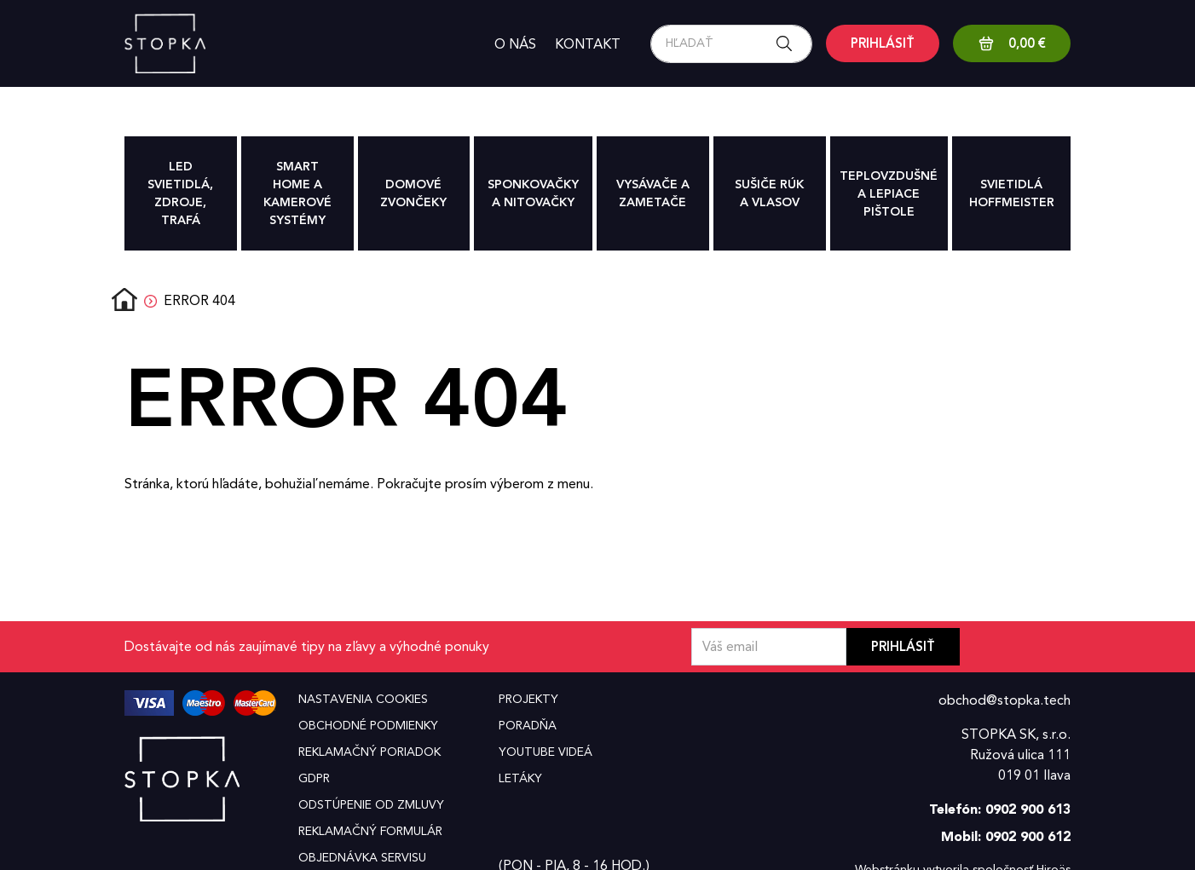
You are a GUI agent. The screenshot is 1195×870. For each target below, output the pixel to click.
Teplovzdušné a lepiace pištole (889, 194)
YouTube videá (545, 752)
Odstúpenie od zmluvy (371, 805)
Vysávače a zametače (653, 193)
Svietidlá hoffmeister (1011, 193)
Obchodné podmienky (368, 725)
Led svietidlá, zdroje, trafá (180, 193)
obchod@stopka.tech (1004, 700)
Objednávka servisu (362, 857)
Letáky (520, 778)
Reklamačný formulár (370, 831)
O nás (515, 44)
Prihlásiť (903, 646)
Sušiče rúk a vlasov (769, 193)
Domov (124, 301)
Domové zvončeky (413, 193)
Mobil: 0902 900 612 (1006, 836)
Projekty (528, 699)
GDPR (314, 778)
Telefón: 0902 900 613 (1000, 809)
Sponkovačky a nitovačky (533, 193)
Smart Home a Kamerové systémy (297, 193)
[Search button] (789, 44)
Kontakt (588, 44)
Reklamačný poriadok (369, 752)
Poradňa (528, 725)
